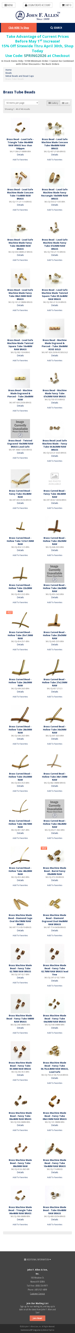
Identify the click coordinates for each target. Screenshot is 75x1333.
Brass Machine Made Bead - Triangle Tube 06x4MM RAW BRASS (20, 1210)
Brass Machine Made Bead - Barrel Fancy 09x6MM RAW (54, 871)
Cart (66, 5)
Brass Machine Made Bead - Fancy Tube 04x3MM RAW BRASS (54, 1018)
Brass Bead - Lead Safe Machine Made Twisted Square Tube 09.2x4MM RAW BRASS (55, 294)
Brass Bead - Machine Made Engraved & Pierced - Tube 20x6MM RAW (20, 395)
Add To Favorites (20, 159)
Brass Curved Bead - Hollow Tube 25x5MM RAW (54, 635)
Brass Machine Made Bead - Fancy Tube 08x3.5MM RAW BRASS (55, 1115)
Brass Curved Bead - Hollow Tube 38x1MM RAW (20, 823)
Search (56, 27)
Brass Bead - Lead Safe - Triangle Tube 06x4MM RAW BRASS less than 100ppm (20, 144)
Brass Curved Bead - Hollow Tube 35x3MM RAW (20, 776)
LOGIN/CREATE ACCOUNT (37, 5)
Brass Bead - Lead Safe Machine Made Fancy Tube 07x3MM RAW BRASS (55, 244)
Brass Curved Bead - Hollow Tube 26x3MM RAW (20, 682)
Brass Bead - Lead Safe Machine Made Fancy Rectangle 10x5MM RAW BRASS (54, 194)
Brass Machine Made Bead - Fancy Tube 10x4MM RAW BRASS (54, 1163)
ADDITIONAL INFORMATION (37, 1259)
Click (19, 27)
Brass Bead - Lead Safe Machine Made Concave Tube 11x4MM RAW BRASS (20, 194)
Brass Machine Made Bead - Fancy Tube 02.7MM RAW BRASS (20, 968)
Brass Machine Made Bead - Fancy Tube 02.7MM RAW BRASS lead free (54, 970)
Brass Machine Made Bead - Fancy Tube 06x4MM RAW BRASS (20, 1115)
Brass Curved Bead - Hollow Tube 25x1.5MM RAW (20, 635)
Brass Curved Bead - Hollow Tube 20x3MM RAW (54, 540)
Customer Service (37, 1293)
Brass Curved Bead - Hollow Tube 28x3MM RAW (20, 729)
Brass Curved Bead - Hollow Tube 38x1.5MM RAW (54, 776)
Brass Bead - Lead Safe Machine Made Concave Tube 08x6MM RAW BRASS (55, 144)
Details (20, 154)
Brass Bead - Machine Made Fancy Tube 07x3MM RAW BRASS (55, 393)
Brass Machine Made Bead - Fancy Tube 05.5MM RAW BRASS (20, 1065)
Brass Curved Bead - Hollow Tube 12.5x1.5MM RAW (20, 540)
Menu (8, 5)
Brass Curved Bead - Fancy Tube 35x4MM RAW (20, 493)
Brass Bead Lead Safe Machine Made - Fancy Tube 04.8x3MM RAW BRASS (54, 445)
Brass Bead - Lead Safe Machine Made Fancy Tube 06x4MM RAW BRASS (20, 244)
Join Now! (37, 1318)
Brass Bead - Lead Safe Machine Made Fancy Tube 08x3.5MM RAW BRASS (20, 294)
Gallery (53, 103)
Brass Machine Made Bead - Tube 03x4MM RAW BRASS (54, 1210)
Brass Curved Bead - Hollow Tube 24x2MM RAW (54, 588)
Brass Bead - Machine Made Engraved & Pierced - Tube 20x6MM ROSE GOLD (55, 345)
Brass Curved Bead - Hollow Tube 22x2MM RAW (20, 588)
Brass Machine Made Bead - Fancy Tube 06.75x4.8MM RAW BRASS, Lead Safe (55, 1067)
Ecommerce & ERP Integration (31, 1330)
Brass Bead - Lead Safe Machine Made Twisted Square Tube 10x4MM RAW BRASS (20, 345)
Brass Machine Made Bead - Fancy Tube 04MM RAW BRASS (20, 1018)
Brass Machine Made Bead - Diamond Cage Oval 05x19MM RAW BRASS (20, 920)
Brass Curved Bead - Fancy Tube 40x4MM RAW (55, 493)
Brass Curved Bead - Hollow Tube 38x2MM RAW (54, 823)
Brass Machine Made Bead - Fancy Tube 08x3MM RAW (20, 1163)
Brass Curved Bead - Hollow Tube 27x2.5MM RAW (54, 682)
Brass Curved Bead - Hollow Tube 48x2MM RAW (20, 871)
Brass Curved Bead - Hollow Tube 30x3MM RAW (54, 729)
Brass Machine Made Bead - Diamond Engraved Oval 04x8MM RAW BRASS (55, 920)
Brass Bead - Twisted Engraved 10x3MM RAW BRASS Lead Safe (20, 443)
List (65, 103)
